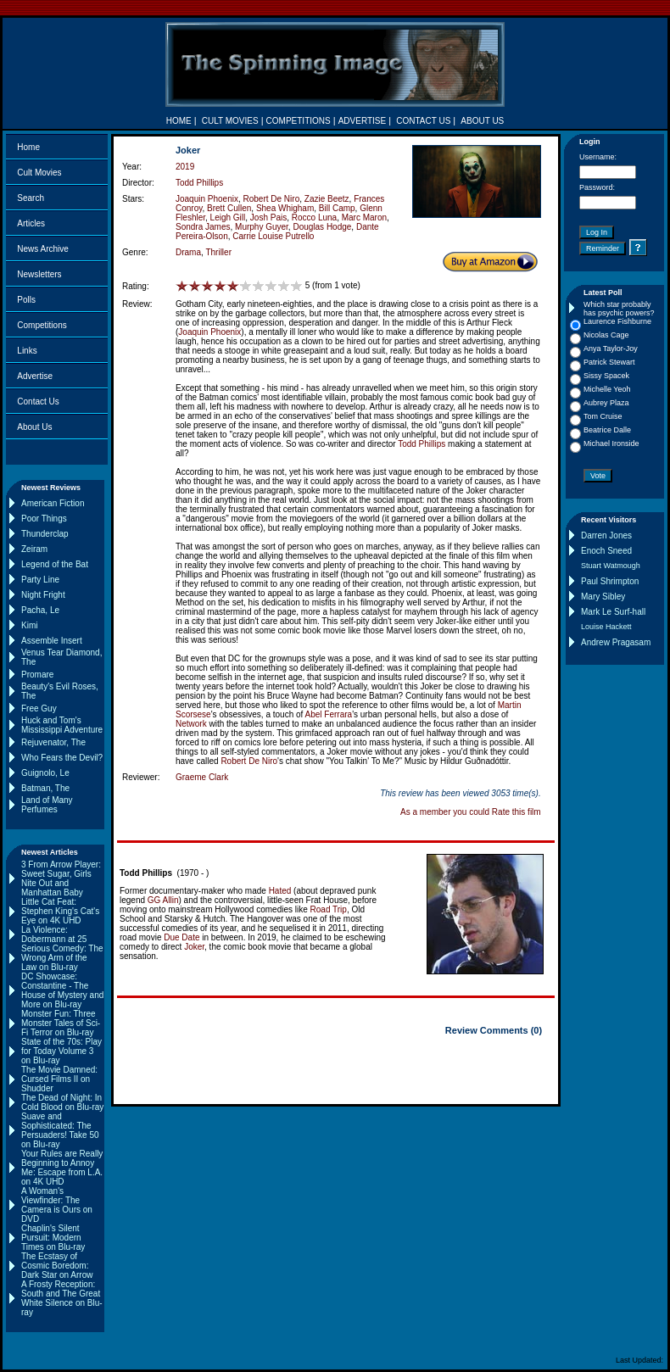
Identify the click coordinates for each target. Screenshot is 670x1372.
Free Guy (39, 708)
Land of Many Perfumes (47, 804)
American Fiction (52, 503)
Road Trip (328, 909)
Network (191, 723)
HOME (179, 120)
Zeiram (34, 549)
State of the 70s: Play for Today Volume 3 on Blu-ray (61, 1051)
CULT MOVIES (230, 120)
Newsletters (39, 274)
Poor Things (44, 518)
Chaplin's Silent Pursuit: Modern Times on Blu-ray (53, 1238)
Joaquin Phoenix (207, 199)
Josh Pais (268, 217)
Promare (37, 674)
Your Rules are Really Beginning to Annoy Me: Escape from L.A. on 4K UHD (62, 1167)
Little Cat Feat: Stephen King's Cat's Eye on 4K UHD (60, 911)
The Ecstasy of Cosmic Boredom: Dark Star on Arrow (56, 1266)
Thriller (218, 252)
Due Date (181, 937)
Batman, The (45, 788)
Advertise (35, 376)
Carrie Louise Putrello (273, 236)
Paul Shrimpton (610, 581)
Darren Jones (606, 535)
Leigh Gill (228, 217)
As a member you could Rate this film (470, 812)
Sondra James (203, 226)
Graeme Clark (202, 777)
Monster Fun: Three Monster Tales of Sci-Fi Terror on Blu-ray (60, 1023)
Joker (194, 946)
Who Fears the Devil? (62, 757)
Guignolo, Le (45, 773)
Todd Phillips (199, 182)
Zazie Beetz (326, 199)
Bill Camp (337, 208)
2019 (185, 166)
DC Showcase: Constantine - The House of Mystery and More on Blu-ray (62, 990)
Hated (280, 890)
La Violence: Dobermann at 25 (54, 934)
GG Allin (163, 900)
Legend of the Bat (54, 564)
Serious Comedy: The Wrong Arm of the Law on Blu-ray (62, 958)
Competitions (41, 325)
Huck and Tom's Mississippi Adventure (62, 725)
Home (28, 147)
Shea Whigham (285, 208)
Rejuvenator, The (53, 742)
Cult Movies (39, 172)
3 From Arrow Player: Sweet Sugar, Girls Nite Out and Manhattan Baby (61, 878)
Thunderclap (45, 533)
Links (26, 350)
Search (30, 198)
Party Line (40, 579)
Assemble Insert (51, 640)
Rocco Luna (314, 217)
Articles (31, 223)
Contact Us (38, 401)
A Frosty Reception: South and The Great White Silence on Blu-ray (62, 1298)
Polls (26, 299)
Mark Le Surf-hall (613, 611)
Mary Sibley (603, 596)
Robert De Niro (271, 199)
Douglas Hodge (322, 226)
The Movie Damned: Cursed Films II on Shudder (59, 1079)
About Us (34, 427)
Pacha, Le (40, 610)
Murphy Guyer (261, 226)
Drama (188, 252)
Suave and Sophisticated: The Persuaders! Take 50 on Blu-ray (60, 1130)
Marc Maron (364, 217)
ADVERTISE (362, 120)
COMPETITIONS (298, 120)
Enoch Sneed (606, 550)
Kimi (29, 625)
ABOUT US (482, 120)
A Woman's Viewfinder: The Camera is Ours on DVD (56, 1205)
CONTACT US (423, 120)
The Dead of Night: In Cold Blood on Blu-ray (62, 1102)
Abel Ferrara (329, 714)
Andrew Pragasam (615, 642)
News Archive (43, 249)
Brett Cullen (229, 208)
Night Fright (43, 595)
